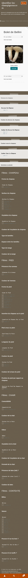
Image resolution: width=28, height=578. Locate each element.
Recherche (14, 576)
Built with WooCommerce (16, 572)
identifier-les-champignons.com (9, 5)
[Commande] (13, 36)
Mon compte (4, 576)
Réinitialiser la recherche (6, 165)
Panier (22, 575)
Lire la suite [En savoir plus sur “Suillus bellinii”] (14, 68)
